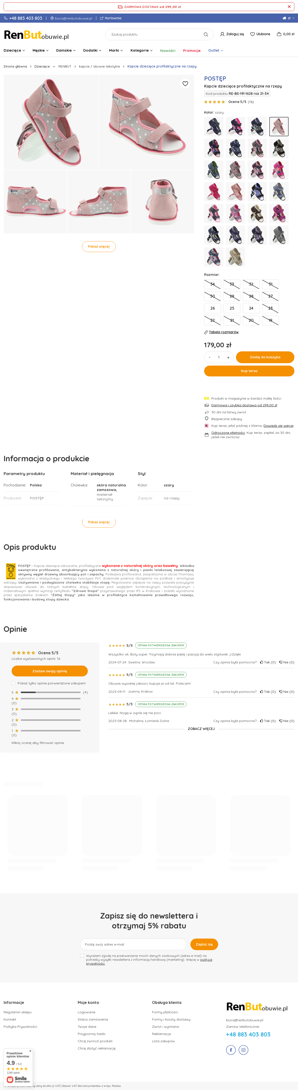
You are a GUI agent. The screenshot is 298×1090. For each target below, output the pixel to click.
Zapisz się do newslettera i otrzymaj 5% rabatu (149, 921)
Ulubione (263, 34)
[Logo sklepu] (37, 34)
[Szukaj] (206, 34)
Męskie (39, 50)
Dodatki (90, 50)
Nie (286, 662)
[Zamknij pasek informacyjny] (289, 7)
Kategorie (140, 50)
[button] (35, 1005)
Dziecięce (12, 50)
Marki (114, 50)
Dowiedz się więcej (278, 425)
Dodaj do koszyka (265, 357)
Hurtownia (112, 18)
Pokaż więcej (99, 246)
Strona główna (15, 66)
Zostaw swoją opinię (49, 671)
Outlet (213, 50)
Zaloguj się (235, 34)
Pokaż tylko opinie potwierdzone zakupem (52, 683)
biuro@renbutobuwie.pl (73, 18)
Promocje (192, 50)
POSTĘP (215, 78)
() (251, 102)
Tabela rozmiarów (221, 332)
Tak (268, 662)
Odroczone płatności (228, 432)
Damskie (64, 50)
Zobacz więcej (201, 729)
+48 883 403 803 (25, 18)
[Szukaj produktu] (159, 34)
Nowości (167, 50)
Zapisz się (204, 944)
